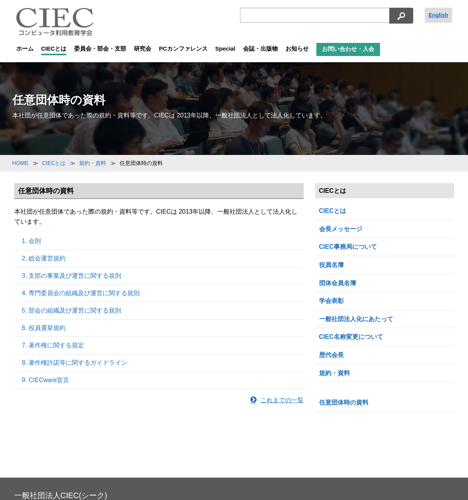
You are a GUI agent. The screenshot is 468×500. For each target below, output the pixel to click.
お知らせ (297, 49)
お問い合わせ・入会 (348, 49)
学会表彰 (331, 301)
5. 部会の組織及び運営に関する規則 (72, 310)
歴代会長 (331, 355)
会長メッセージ (340, 229)
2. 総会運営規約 (44, 258)
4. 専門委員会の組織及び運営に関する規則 (81, 293)
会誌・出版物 (260, 49)
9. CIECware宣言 (45, 380)
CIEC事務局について (348, 246)
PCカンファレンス (183, 49)
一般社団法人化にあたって (356, 319)
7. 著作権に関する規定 (53, 345)
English (438, 15)
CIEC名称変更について (351, 336)
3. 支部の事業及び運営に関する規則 (72, 275)
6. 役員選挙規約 (44, 328)
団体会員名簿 (337, 283)
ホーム (25, 49)
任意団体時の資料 (343, 402)
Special (225, 49)
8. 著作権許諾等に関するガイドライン (75, 362)
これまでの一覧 (277, 400)
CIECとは (54, 49)
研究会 (142, 49)
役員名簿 (331, 265)
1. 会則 (31, 241)
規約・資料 (334, 373)
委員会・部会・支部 (100, 49)
